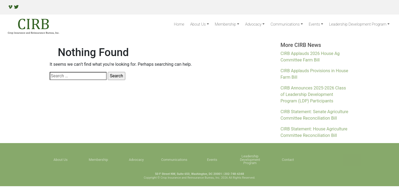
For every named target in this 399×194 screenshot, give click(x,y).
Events (314, 24)
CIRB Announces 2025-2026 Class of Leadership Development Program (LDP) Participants (313, 94)
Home (179, 24)
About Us (198, 24)
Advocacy (253, 24)
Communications (285, 24)
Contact (288, 160)
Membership (225, 24)
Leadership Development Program (357, 24)
